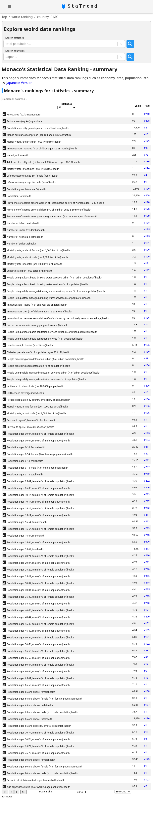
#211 (147, 446)
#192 (147, 270)
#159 (147, 630)
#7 (145, 786)
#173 (147, 209)
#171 (147, 324)
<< (4, 791)
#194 (147, 440)
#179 (147, 141)
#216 (147, 569)
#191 (147, 243)
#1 (145, 182)
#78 (146, 154)
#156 (147, 399)
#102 (147, 643)
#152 (147, 623)
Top (4, 17)
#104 (147, 365)
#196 (147, 168)
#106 (147, 317)
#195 (147, 222)
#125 (147, 345)
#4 (145, 175)
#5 (145, 671)
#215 (147, 575)
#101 (147, 134)
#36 (146, 657)
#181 (147, 263)
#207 (147, 453)
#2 (145, 127)
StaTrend (83, 6)
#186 (147, 161)
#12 (146, 664)
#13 (146, 677)
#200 (147, 616)
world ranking (22, 17)
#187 (147, 705)
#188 (147, 691)
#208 (147, 120)
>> (23, 791)
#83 (146, 358)
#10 (146, 392)
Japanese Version (19, 83)
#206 (147, 385)
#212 (147, 460)
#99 (146, 148)
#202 (147, 480)
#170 (147, 202)
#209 (147, 195)
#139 (147, 351)
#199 (147, 188)
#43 (146, 650)
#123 (147, 779)
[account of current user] (9, 6)
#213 (147, 494)
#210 (147, 114)
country (43, 17)
